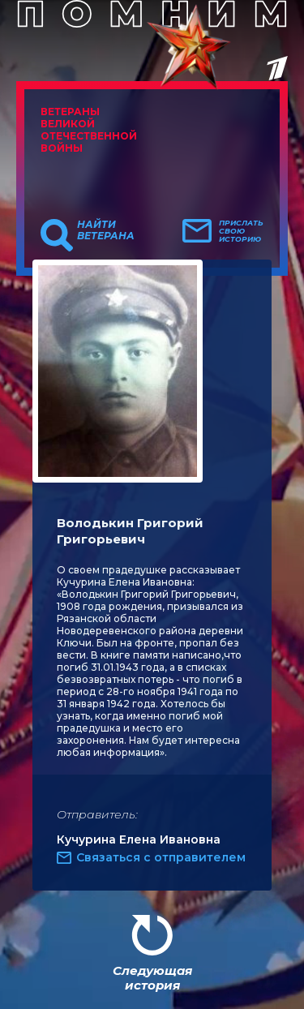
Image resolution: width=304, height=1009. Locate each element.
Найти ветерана (106, 230)
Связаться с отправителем (161, 857)
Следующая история (152, 978)
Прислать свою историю (241, 231)
